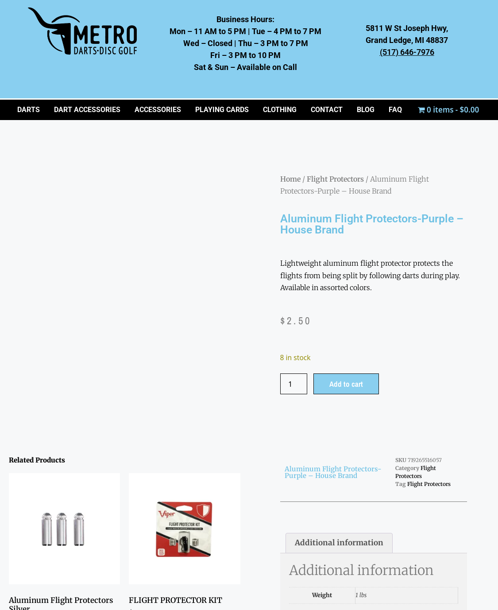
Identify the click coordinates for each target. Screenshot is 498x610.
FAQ (395, 109)
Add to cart (346, 384)
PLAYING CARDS (222, 109)
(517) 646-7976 (407, 52)
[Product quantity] (294, 383)
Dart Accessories (87, 109)
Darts (28, 109)
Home (290, 179)
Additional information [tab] (339, 543)
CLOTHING (280, 109)
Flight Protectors (335, 179)
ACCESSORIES (158, 109)
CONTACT (327, 109)
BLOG (365, 109)
